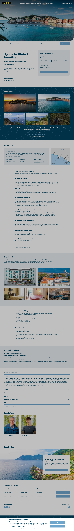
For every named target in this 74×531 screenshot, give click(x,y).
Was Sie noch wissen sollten (11, 406)
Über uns (51, 3)
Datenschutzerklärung (34, 528)
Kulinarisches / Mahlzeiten (11, 399)
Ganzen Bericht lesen (56, 470)
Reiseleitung (27, 43)
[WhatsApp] (9, 507)
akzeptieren (57, 522)
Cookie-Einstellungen (57, 526)
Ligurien (6, 389)
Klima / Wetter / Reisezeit (10, 393)
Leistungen (19, 43)
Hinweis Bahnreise (8, 376)
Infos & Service (45, 3)
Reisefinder (22, 3)
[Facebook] (7, 507)
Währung (6, 396)
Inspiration (39, 3)
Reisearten (33, 3)
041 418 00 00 (65, 3)
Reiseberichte (36, 43)
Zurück (6, 47)
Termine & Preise (44, 43)
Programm (12, 43)
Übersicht (6, 43)
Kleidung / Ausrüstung (9, 402)
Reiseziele (28, 3)
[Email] (5, 507)
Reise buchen (65, 43)
